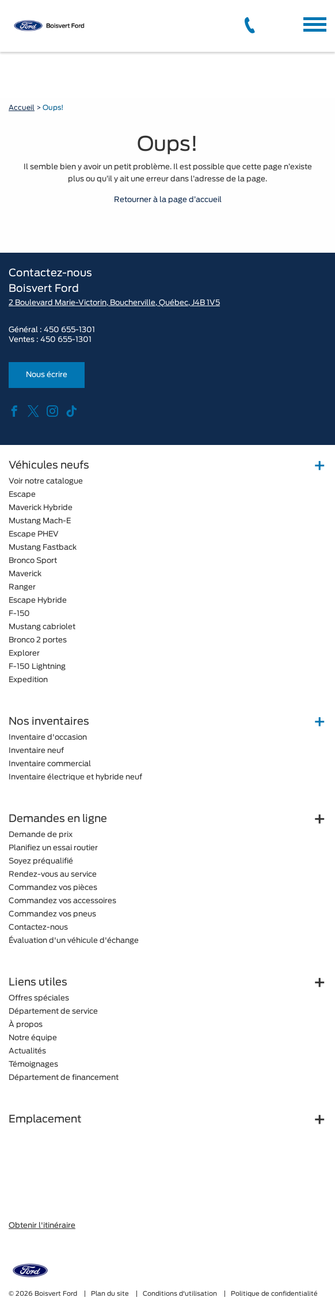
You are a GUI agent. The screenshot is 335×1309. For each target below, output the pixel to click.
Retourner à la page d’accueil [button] (168, 200)
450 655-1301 (69, 330)
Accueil (22, 107)
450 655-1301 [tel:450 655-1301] (66, 340)
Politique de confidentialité (274, 1294)
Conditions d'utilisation (181, 1294)
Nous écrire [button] (46, 375)
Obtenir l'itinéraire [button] (42, 1226)
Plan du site (111, 1294)
